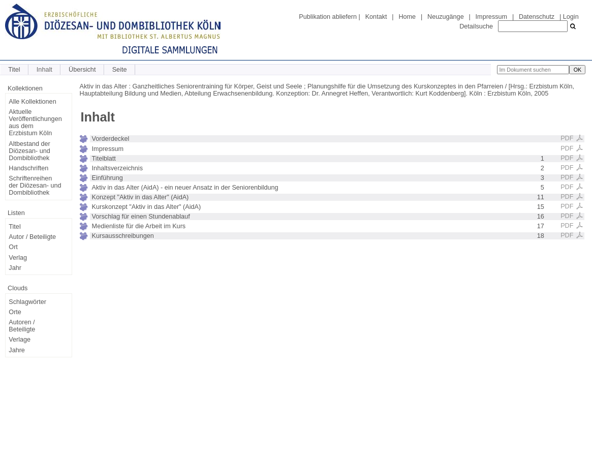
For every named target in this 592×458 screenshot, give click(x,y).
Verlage (19, 339)
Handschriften (28, 168)
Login (571, 16)
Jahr (15, 267)
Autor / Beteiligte (32, 236)
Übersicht (82, 69)
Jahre (17, 350)
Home (407, 16)
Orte (15, 312)
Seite (119, 69)
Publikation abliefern (328, 16)
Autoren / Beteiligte (22, 326)
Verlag (18, 257)
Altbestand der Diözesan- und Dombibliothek (29, 151)
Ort (13, 247)
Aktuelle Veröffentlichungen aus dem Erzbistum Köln (35, 122)
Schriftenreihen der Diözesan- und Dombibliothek (35, 185)
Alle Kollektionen (32, 101)
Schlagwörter (27, 302)
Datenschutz (536, 16)
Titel (14, 69)
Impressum (491, 16)
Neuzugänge (445, 16)
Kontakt (376, 16)
